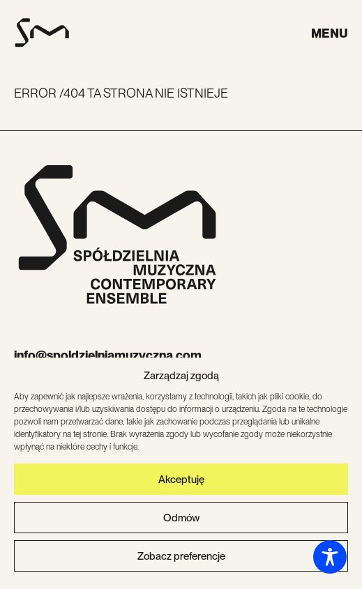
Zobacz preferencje (181, 557)
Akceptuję (181, 480)
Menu (329, 33)
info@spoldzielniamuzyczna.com (108, 355)
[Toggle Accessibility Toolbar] (330, 557)
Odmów (181, 518)
